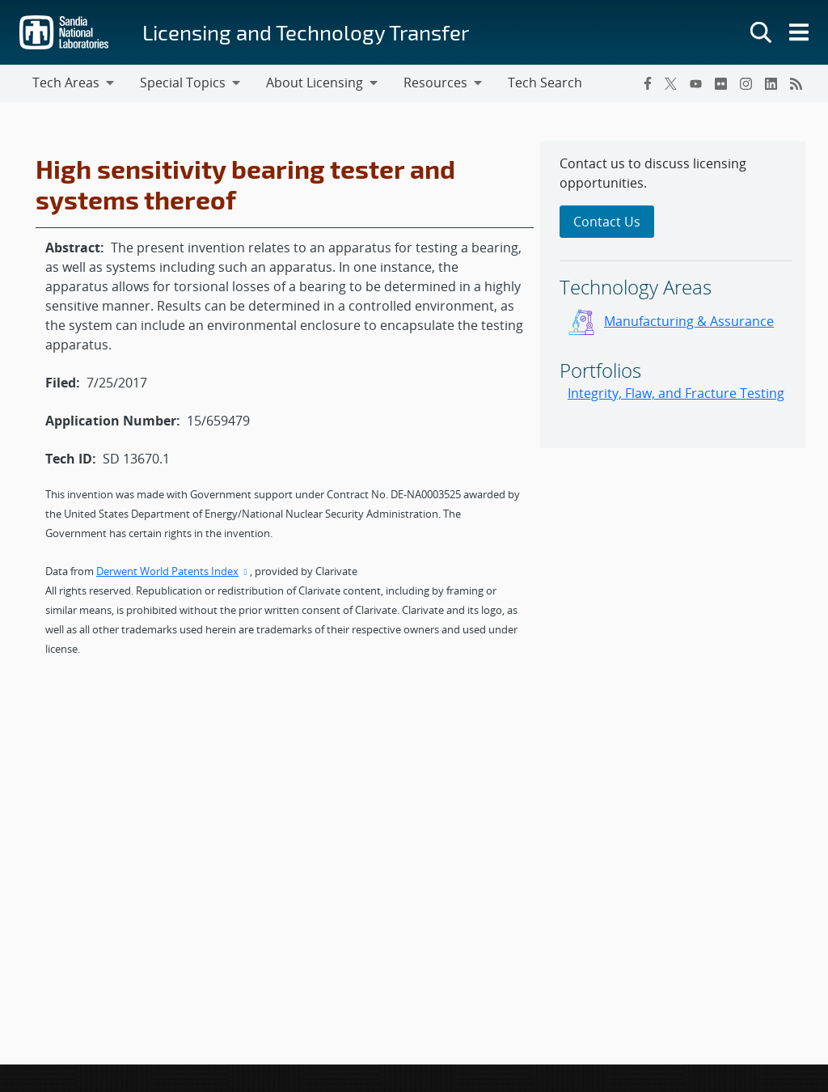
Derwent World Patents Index (173, 571)
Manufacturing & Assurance (689, 321)
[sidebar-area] (672, 294)
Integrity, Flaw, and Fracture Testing (676, 393)
